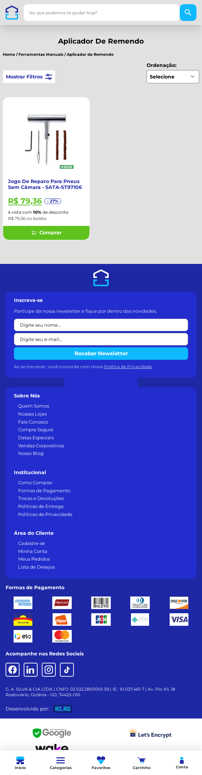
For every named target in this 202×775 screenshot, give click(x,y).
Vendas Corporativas (41, 445)
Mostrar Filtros (29, 76)
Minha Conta (32, 551)
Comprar (46, 232)
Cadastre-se (31, 543)
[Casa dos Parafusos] (12, 13)
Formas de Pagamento (44, 490)
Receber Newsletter (101, 353)
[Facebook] (13, 670)
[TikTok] (67, 670)
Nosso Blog (31, 453)
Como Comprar (35, 482)
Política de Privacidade (128, 366)
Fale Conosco (33, 422)
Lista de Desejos (36, 567)
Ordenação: (162, 65)
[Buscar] (188, 12)
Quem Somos (33, 406)
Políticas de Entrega (41, 506)
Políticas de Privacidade (45, 514)
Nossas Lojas (32, 414)
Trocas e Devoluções (41, 498)
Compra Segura (35, 429)
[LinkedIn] (31, 670)
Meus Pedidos (34, 559)
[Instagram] (49, 670)
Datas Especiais (36, 437)
